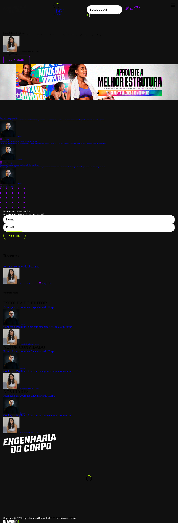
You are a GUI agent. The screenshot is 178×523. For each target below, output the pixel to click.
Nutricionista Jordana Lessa (21, 433)
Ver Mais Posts (10, 292)
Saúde (58, 13)
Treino (58, 15)
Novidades (59, 9)
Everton (14, 413)
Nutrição (59, 11)
